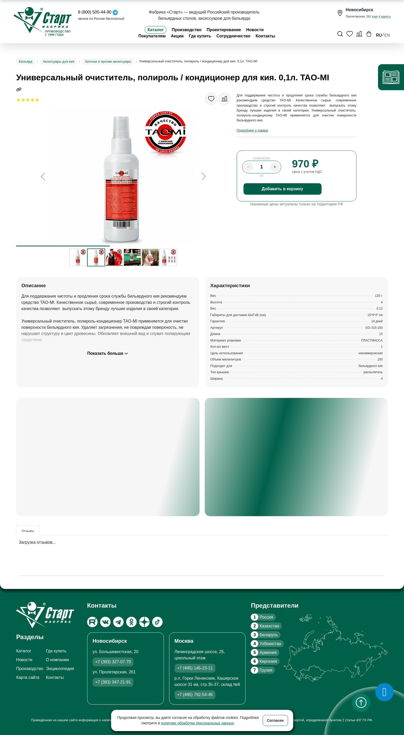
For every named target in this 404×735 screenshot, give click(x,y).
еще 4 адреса (381, 16)
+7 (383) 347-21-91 (113, 682)
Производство (186, 30)
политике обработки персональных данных (197, 723)
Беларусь (264, 634)
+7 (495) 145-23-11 (195, 668)
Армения (264, 652)
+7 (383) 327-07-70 (113, 662)
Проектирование (224, 30)
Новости (255, 30)
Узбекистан (266, 643)
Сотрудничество (233, 36)
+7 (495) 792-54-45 (195, 694)
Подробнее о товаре (252, 130)
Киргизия (264, 661)
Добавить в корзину (282, 189)
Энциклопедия (60, 668)
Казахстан (265, 625)
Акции (177, 36)
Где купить (200, 36)
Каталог (156, 30)
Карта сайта (27, 677)
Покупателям (152, 36)
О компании (57, 660)
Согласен (275, 720)
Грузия (261, 670)
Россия (262, 617)
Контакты (265, 36)
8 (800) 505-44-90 (94, 12)
